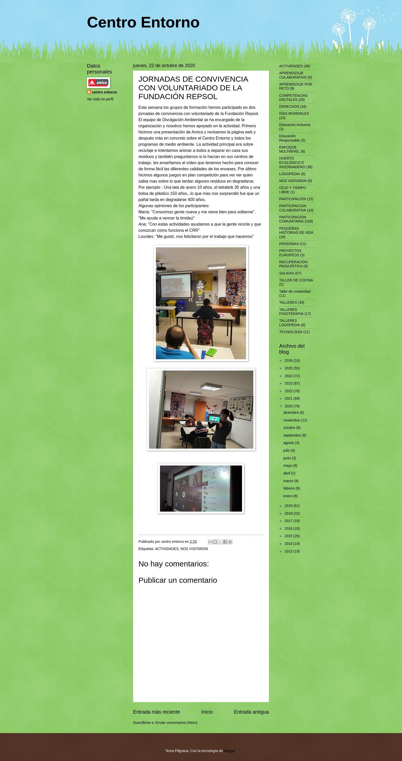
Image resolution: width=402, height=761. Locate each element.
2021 (289, 398)
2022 (289, 391)
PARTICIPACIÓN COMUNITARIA (292, 219)
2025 (289, 368)
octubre (290, 428)
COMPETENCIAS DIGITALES (293, 98)
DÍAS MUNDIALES (294, 113)
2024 (289, 376)
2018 (289, 513)
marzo (289, 481)
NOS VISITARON (194, 549)
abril (287, 473)
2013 (289, 551)
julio (287, 450)
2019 (289, 506)
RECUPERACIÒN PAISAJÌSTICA (293, 264)
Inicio (207, 712)
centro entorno (104, 92)
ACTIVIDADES (166, 549)
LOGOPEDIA (289, 174)
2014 (289, 544)
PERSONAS (289, 244)
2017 (289, 521)
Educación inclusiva (294, 125)
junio (288, 458)
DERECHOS (289, 107)
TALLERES (288, 302)
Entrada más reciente (156, 712)
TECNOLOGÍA (290, 332)
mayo (288, 466)
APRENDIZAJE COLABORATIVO (293, 75)
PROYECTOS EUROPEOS (290, 253)
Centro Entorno (143, 22)
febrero (290, 488)
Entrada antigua (251, 712)
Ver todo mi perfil (100, 99)
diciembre (292, 413)
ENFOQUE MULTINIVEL (289, 149)
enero (289, 496)
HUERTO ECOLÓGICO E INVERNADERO (292, 162)
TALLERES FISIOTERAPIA (291, 312)
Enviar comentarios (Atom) (176, 723)
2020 (289, 406)
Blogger (230, 751)
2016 (289, 529)
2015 (289, 536)
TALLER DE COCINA (296, 280)
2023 (289, 383)
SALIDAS (286, 273)
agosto (289, 443)
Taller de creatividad (295, 291)
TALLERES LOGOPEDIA (289, 323)
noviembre (292, 420)
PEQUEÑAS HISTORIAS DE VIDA (296, 231)
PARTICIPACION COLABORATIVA (292, 208)
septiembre (293, 435)
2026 (289, 361)
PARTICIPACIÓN (292, 199)
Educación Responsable (289, 138)
